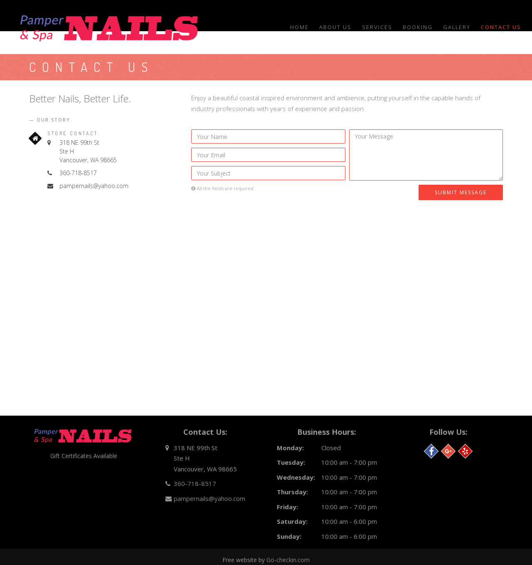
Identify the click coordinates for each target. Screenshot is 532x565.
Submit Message (461, 192)
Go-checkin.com (288, 560)
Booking (418, 27)
